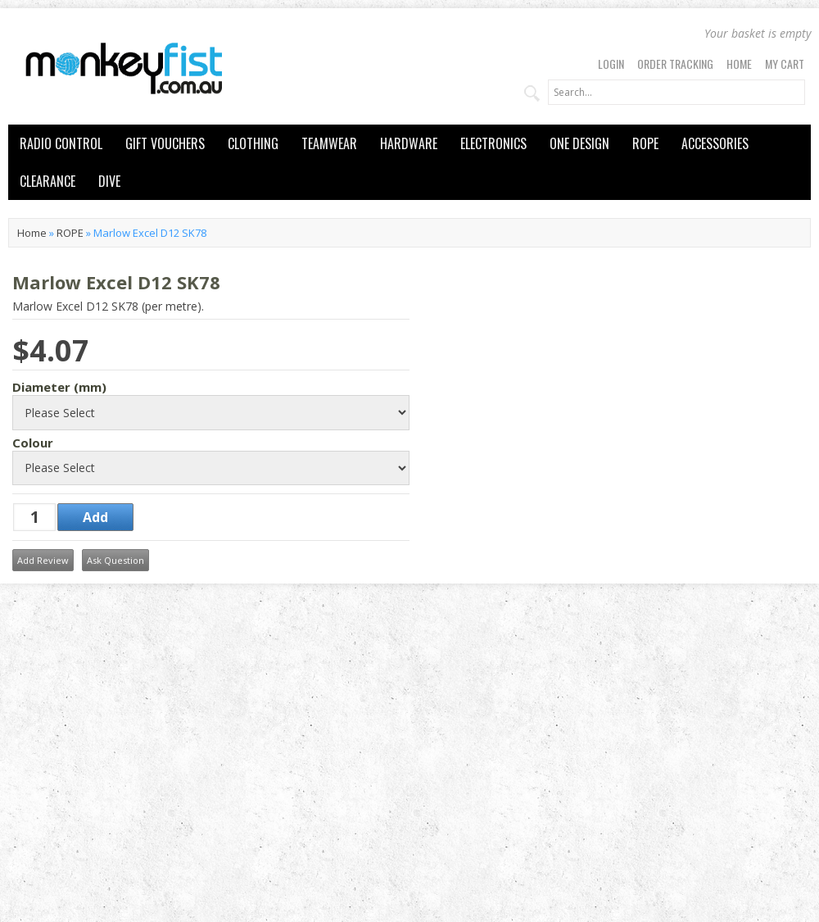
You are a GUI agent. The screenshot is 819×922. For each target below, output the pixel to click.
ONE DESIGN (579, 143)
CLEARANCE (47, 181)
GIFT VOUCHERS (165, 143)
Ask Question (115, 560)
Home (739, 63)
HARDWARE (408, 143)
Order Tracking (675, 63)
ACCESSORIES (715, 143)
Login (611, 63)
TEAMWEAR (329, 143)
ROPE (645, 143)
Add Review (43, 560)
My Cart (784, 63)
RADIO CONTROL (61, 143)
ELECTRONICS (493, 143)
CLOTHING (253, 143)
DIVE (109, 181)
